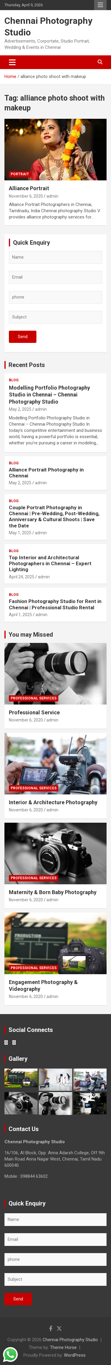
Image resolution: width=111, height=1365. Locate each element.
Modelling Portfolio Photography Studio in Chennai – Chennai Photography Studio (49, 395)
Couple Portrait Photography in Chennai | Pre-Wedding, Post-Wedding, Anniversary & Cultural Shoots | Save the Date (54, 517)
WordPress (75, 1355)
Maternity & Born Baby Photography (52, 892)
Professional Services (34, 698)
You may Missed (31, 634)
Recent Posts (27, 364)
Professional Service (34, 712)
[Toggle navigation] (12, 62)
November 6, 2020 (26, 196)
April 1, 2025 (20, 614)
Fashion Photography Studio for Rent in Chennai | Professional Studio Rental (55, 604)
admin (52, 196)
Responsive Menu (100, 5)
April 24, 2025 (21, 576)
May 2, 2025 (20, 409)
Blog (14, 380)
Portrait (20, 174)
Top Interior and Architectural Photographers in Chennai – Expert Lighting (50, 564)
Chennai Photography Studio (70, 1339)
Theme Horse (63, 1347)
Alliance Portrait (29, 188)
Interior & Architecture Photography (53, 802)
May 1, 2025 (20, 532)
